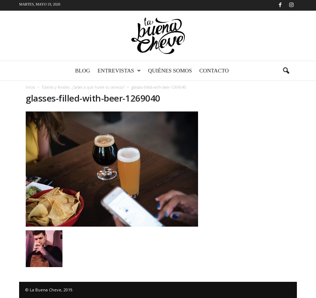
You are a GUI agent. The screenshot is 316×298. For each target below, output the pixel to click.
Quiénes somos (170, 71)
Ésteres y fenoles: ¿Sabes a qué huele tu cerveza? (83, 87)
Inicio (30, 87)
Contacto (214, 71)
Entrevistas (119, 71)
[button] (286, 71)
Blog (82, 71)
